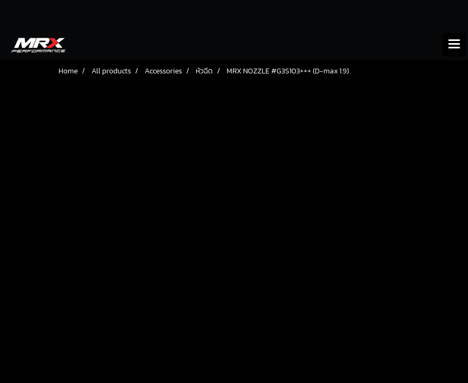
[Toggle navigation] (454, 44)
